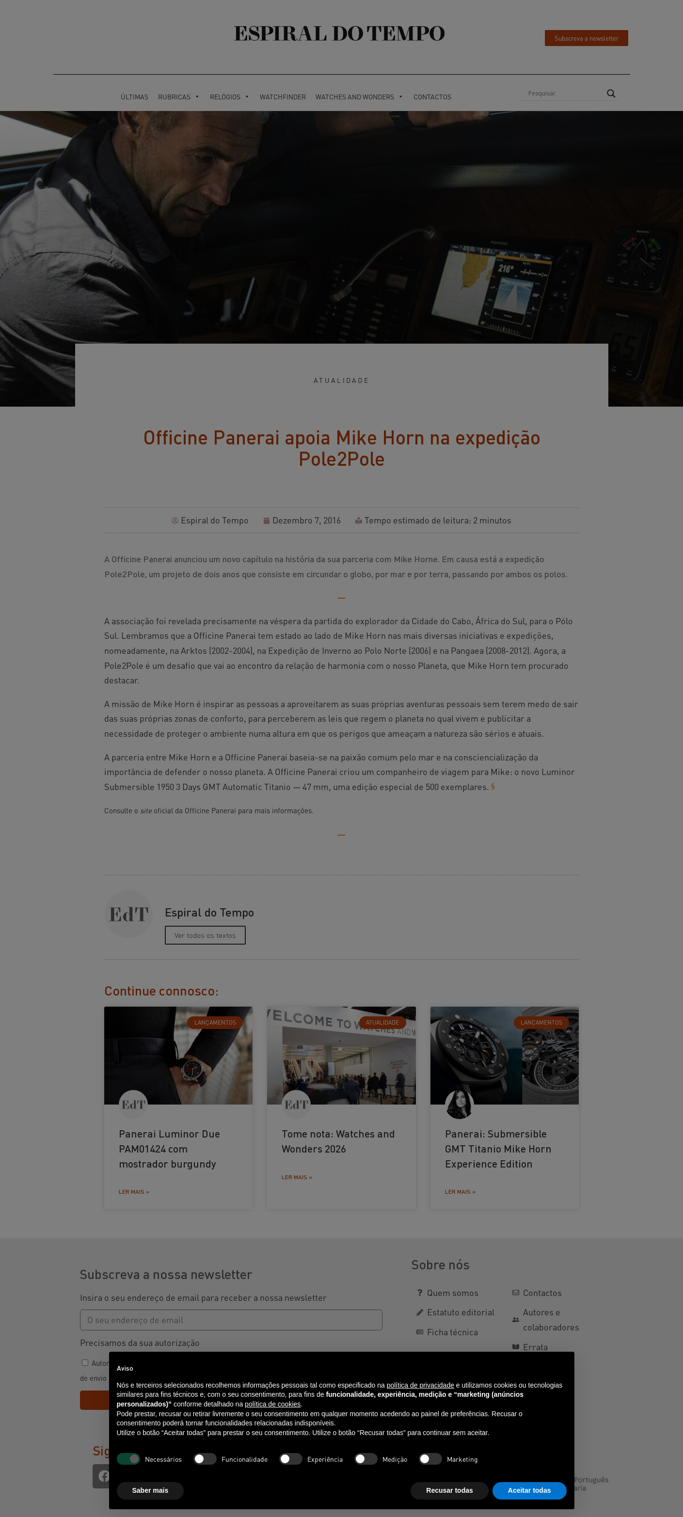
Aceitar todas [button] (529, 1490)
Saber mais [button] (150, 1490)
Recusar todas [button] (449, 1490)
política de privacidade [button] (420, 1385)
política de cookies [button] (273, 1404)
